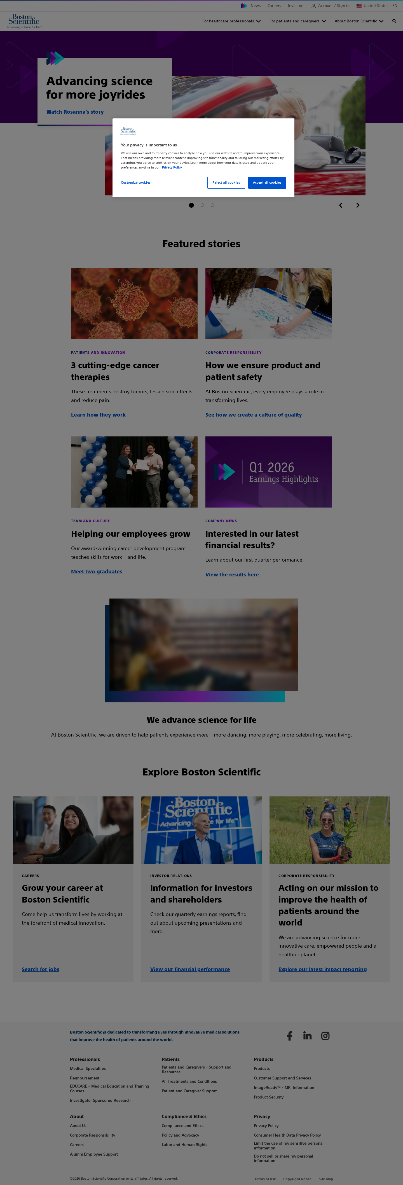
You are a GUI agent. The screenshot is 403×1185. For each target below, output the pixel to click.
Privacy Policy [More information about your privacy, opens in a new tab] (172, 167)
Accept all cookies (267, 182)
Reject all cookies (226, 182)
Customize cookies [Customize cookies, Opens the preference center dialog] (136, 182)
